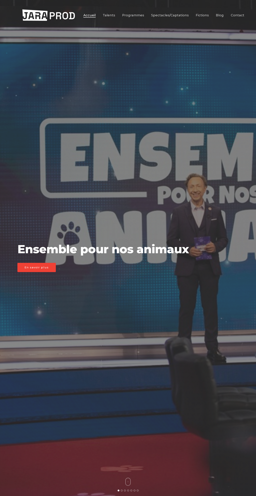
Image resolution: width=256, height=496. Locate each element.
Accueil (89, 15)
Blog (220, 15)
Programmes (133, 15)
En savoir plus (37, 267)
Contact (237, 15)
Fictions (202, 15)
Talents (109, 15)
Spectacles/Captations (170, 15)
